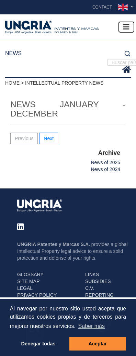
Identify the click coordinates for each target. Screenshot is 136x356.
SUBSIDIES (98, 281)
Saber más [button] (91, 326)
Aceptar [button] (98, 343)
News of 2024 (105, 169)
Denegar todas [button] (38, 343)
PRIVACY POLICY (37, 295)
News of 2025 (105, 162)
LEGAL (25, 288)
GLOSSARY (30, 274)
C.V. (89, 288)
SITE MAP (28, 281)
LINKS (92, 274)
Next (49, 138)
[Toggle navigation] (126, 27)
